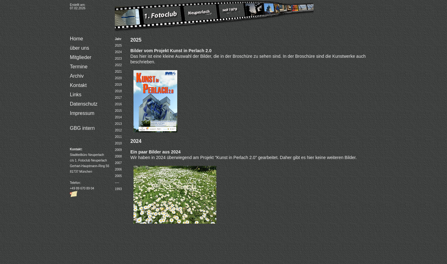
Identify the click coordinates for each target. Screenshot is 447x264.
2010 (118, 143)
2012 (118, 130)
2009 (118, 150)
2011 (118, 137)
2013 (118, 123)
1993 (118, 189)
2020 (118, 78)
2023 (118, 58)
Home (76, 38)
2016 (118, 104)
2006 (118, 169)
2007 (118, 163)
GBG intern (82, 128)
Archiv (77, 76)
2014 (118, 117)
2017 (118, 97)
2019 (118, 84)
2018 (118, 91)
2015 (118, 110)
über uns (79, 48)
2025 (118, 45)
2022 (118, 65)
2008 (118, 156)
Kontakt (78, 85)
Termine (79, 66)
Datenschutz (83, 104)
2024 (118, 52)
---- (117, 182)
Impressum (82, 113)
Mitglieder (80, 57)
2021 (118, 71)
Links (75, 94)
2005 (118, 176)
